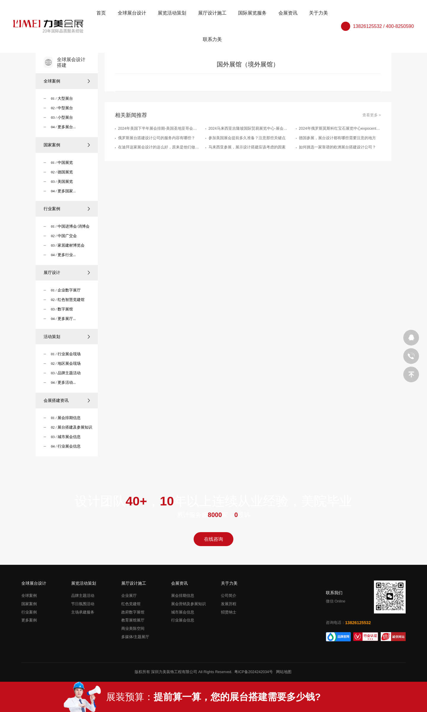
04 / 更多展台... (63, 127)
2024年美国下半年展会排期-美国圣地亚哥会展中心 (159, 128)
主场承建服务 (82, 612)
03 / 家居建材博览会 (68, 245)
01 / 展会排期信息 (66, 418)
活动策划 (67, 336)
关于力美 (318, 12)
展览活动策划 (172, 12)
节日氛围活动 (82, 604)
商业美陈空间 (132, 629)
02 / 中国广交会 (64, 236)
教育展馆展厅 (132, 621)
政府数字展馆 (132, 612)
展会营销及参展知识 (188, 604)
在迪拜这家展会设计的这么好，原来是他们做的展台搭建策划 (159, 147)
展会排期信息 (182, 596)
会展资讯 (287, 12)
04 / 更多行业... (63, 255)
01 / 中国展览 (62, 163)
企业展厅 (129, 596)
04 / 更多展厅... (63, 319)
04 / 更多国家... (63, 191)
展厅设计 (67, 272)
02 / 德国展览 (62, 172)
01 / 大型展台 (62, 98)
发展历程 (228, 604)
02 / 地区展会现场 (66, 363)
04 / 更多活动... (63, 382)
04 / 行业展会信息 (66, 446)
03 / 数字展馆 (62, 309)
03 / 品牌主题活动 (66, 373)
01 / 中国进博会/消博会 (70, 226)
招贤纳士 (228, 612)
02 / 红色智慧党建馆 (68, 300)
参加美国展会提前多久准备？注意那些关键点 (247, 138)
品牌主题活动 (82, 596)
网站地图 (283, 672)
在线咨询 (213, 539)
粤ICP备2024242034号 (253, 672)
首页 (101, 12)
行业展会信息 (182, 621)
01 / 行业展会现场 (66, 354)
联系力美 (212, 39)
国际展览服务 (252, 12)
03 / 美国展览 (62, 182)
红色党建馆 (131, 604)
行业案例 (67, 208)
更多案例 (29, 621)
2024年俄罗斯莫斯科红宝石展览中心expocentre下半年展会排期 (340, 128)
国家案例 (67, 144)
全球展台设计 (132, 12)
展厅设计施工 (212, 12)
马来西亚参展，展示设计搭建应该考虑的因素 (247, 147)
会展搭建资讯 (67, 400)
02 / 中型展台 (62, 108)
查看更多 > (371, 115)
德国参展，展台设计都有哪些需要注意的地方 (337, 138)
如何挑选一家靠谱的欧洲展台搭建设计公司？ (337, 147)
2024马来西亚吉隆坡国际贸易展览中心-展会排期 (249, 128)
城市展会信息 (182, 612)
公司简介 (228, 596)
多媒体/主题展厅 (135, 637)
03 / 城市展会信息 (66, 437)
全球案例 (67, 81)
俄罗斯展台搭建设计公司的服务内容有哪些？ (156, 138)
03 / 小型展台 (62, 117)
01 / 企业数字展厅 (66, 290)
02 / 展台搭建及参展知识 (71, 427)
